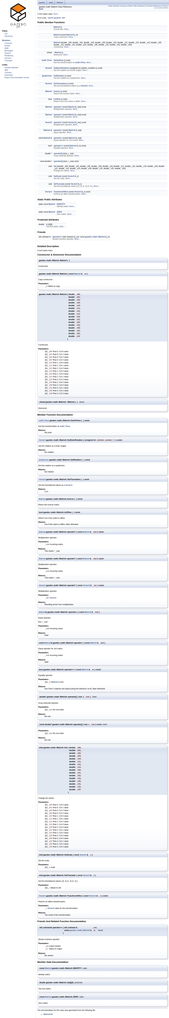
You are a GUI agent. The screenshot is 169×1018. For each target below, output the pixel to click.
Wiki (6, 70)
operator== (58, 146)
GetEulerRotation (61, 68)
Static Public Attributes (136, 6)
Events (7, 46)
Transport (8, 61)
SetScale (57, 177)
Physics (8, 53)
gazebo (42, 2)
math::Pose (47, 61)
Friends (164, 6)
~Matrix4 (57, 53)
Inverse (57, 92)
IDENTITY (61, 205)
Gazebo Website (11, 68)
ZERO (59, 212)
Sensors (8, 58)
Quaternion (47, 76)
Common (8, 43)
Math (7, 48)
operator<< (57, 237)
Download (9, 75)
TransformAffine (61, 192)
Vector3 (48, 68)
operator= (58, 131)
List (6, 34)
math (51, 2)
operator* (58, 107)
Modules (6, 40)
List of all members (161, 8)
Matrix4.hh (48, 1015)
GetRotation (59, 76)
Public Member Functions (117, 6)
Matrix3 (71, 115)
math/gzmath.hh (56, 18)
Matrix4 (60, 2)
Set (55, 167)
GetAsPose (59, 61)
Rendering (9, 56)
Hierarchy (8, 36)
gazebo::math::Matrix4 (95, 237)
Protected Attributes (153, 6)
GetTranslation (60, 84)
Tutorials (8, 72)
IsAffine (57, 100)
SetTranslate (59, 184)
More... (56, 14)
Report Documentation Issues (17, 77)
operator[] (58, 154)
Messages (9, 51)
